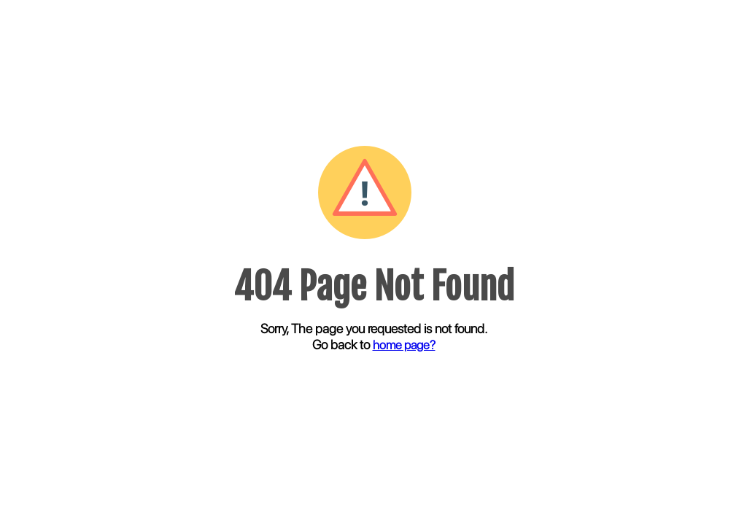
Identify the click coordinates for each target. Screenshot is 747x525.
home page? (404, 345)
